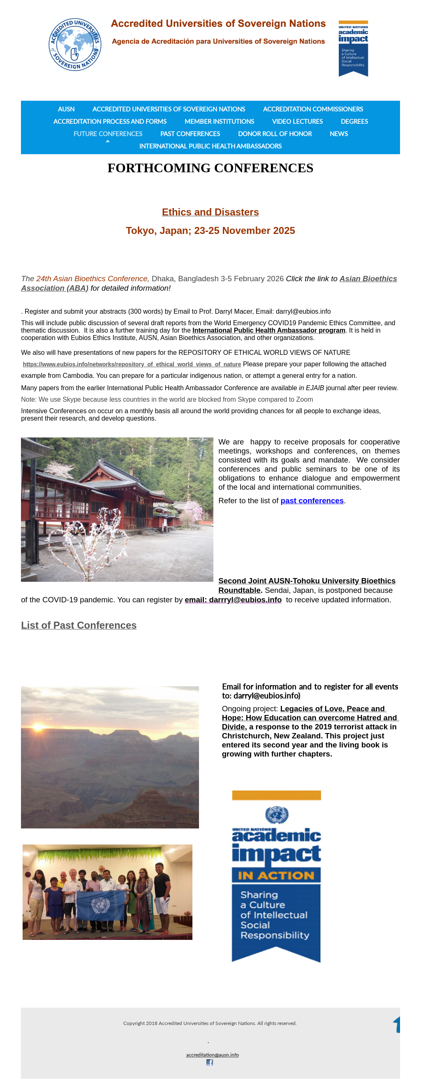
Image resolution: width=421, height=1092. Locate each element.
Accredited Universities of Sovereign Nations (169, 109)
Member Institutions (219, 121)
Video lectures (297, 121)
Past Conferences (190, 133)
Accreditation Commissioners (313, 109)
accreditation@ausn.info (212, 1055)
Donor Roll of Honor (275, 133)
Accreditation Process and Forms (110, 121)
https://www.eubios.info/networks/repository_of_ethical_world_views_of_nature (132, 364)
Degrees (354, 121)
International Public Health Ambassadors (210, 146)
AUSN (66, 109)
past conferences (312, 500)
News (339, 133)
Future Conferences (108, 133)
